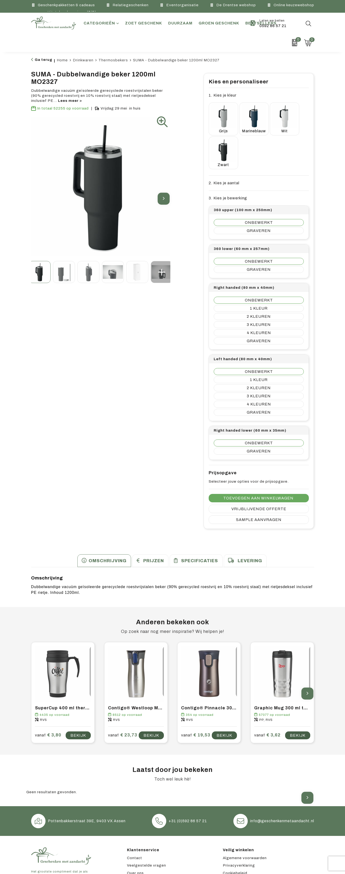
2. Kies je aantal (224, 144)
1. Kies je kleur (222, 95)
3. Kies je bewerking (228, 159)
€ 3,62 (267, 696)
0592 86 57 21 (273, 26)
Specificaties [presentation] (199, 521)
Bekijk (78, 696)
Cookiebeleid (235, 833)
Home (62, 60)
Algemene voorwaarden (245, 818)
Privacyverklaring (239, 826)
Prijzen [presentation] (153, 521)
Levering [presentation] (250, 521)
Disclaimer (232, 841)
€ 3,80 (48, 696)
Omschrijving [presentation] (107, 521)
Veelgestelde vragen (146, 826)
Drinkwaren (83, 60)
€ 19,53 (195, 696)
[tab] (104, 521)
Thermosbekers (113, 60)
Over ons (135, 833)
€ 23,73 (122, 696)
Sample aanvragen (259, 480)
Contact (134, 818)
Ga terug (43, 60)
